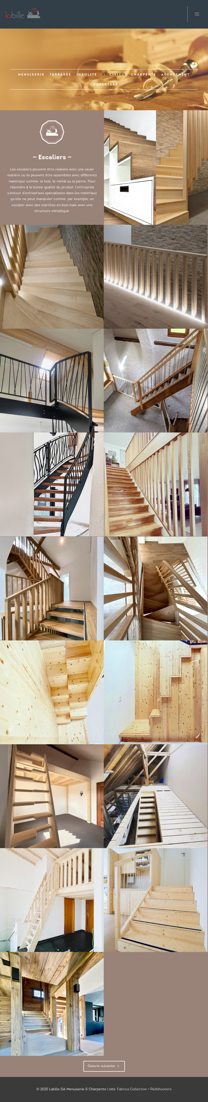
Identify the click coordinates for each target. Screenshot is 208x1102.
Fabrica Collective (132, 1089)
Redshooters (161, 1089)
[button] (104, 1066)
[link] (31, 74)
